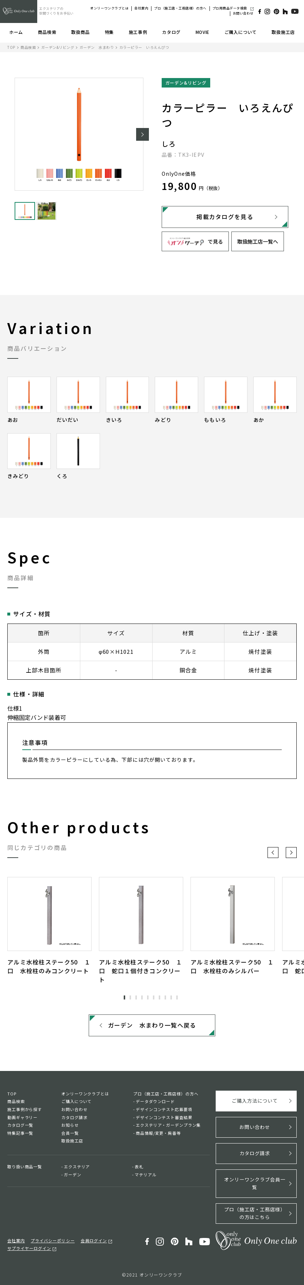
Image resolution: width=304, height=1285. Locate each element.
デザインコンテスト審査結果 (164, 1117)
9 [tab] (171, 997)
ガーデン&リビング (57, 47)
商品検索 (47, 32)
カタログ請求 (74, 1117)
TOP (11, 47)
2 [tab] (130, 997)
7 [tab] (159, 997)
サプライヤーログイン (29, 1248)
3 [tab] (136, 997)
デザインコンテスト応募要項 (164, 1110)
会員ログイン (94, 1240)
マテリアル (145, 1174)
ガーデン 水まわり (97, 47)
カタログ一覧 (20, 1125)
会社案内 (141, 8)
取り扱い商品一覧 (24, 1167)
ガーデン (72, 1174)
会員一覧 (70, 1133)
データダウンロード (155, 1102)
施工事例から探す (24, 1110)
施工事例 (138, 32)
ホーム (16, 32)
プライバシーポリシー (52, 1240)
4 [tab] (142, 997)
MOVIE (203, 32)
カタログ (171, 32)
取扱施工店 (283, 32)
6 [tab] (153, 997)
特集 (109, 32)
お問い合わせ (243, 13)
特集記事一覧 (20, 1133)
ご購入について (240, 32)
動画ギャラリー (22, 1117)
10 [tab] (177, 997)
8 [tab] (165, 997)
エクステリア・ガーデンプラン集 (168, 1125)
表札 (139, 1167)
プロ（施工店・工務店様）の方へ (180, 8)
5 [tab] (148, 997)
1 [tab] (124, 997)
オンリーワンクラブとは (109, 8)
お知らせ (70, 1125)
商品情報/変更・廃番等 (158, 1133)
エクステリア (77, 1167)
